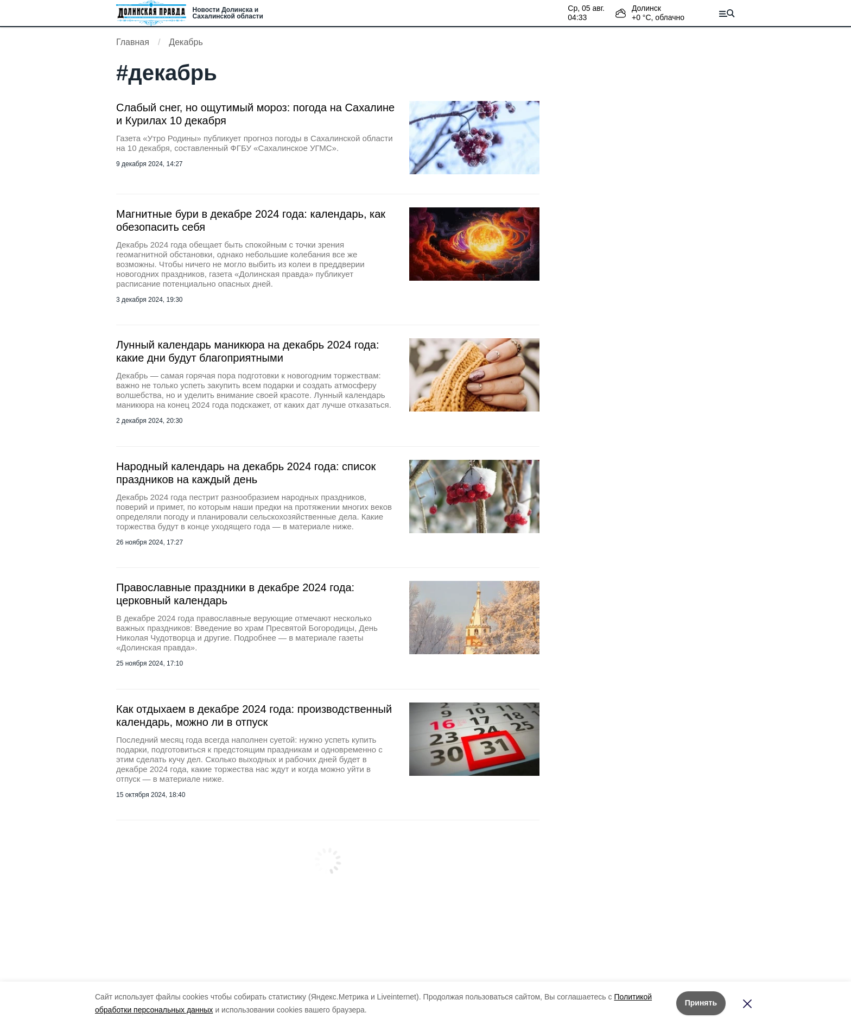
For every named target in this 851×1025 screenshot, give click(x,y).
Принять (701, 1002)
